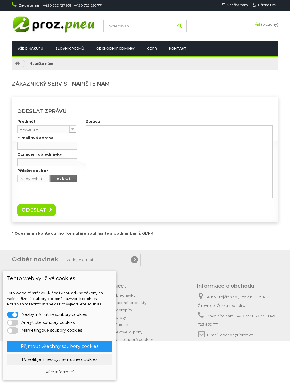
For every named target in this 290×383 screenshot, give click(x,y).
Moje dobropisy (117, 310)
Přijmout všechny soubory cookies (59, 346)
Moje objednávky (119, 295)
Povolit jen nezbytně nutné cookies (59, 359)
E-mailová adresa (35, 137)
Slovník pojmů (70, 48)
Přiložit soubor (32, 170)
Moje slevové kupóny (122, 332)
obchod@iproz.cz (236, 335)
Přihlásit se (266, 5)
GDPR (152, 48)
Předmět (26, 121)
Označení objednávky (39, 154)
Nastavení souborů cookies (128, 339)
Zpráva (93, 121)
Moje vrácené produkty (124, 302)
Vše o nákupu (30, 48)
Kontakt (178, 48)
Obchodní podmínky (115, 48)
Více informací (60, 372)
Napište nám (237, 5)
